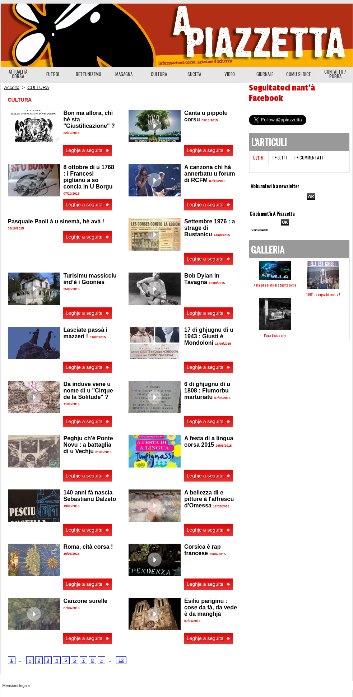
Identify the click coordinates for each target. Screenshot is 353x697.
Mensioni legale (16, 685)
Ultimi (259, 158)
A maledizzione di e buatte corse (275, 285)
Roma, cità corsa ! (88, 547)
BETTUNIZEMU (88, 74)
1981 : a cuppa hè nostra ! (323, 294)
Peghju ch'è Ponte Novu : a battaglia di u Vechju (88, 444)
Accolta (12, 87)
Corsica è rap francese (202, 550)
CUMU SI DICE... (300, 74)
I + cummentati (308, 157)
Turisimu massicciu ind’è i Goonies (90, 279)
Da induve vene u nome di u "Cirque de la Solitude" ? (88, 390)
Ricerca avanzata (259, 229)
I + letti (280, 157)
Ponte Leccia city (275, 335)
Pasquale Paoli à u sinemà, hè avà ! (56, 221)
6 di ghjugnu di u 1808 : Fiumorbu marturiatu (207, 390)
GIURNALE (264, 74)
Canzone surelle (86, 601)
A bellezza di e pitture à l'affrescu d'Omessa (209, 498)
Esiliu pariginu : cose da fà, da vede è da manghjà (210, 607)
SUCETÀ (194, 74)
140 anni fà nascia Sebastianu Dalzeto (90, 495)
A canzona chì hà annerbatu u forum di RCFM (209, 173)
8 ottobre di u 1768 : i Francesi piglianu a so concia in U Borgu (89, 177)
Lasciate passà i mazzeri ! (86, 333)
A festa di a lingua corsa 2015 (208, 441)
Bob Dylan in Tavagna (201, 279)
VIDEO (229, 74)
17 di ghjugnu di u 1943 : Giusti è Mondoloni (208, 336)
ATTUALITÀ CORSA (18, 74)
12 (121, 660)
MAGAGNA (124, 74)
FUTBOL (53, 74)
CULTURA (159, 74)
